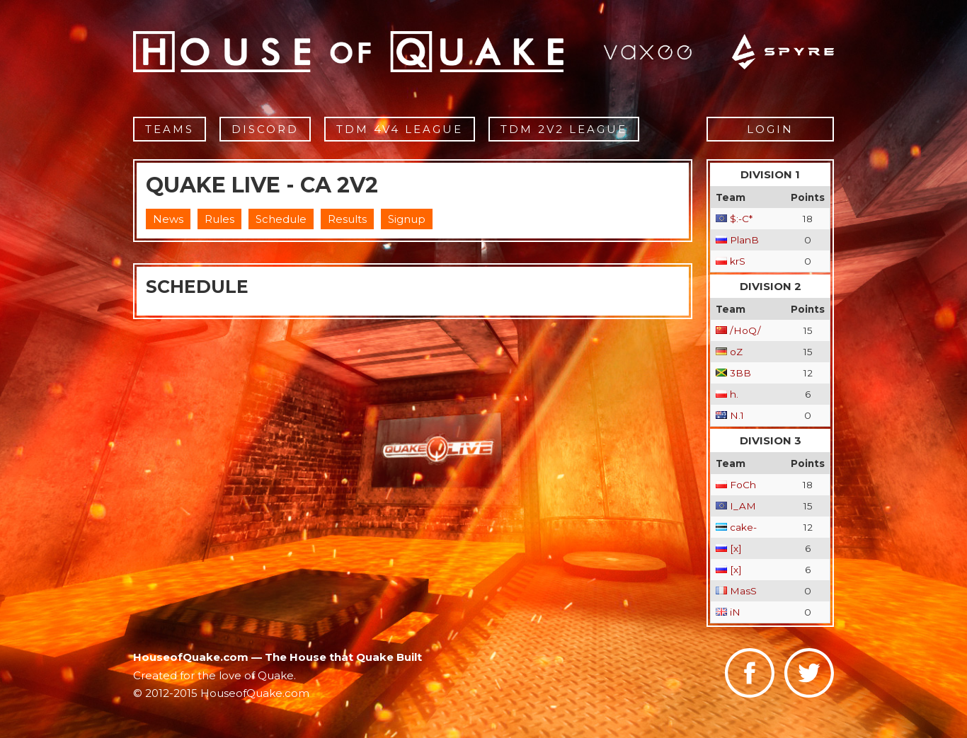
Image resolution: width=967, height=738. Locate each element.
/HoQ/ (745, 330)
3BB (740, 373)
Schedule (281, 219)
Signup (406, 219)
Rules (219, 219)
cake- (743, 527)
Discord (265, 129)
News (168, 219)
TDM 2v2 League (563, 129)
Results (347, 219)
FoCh (743, 484)
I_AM (743, 506)
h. (734, 394)
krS (737, 261)
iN (735, 612)
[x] (736, 548)
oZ (736, 351)
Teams (169, 129)
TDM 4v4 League (399, 129)
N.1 (737, 415)
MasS (743, 590)
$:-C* (741, 218)
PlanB (744, 240)
